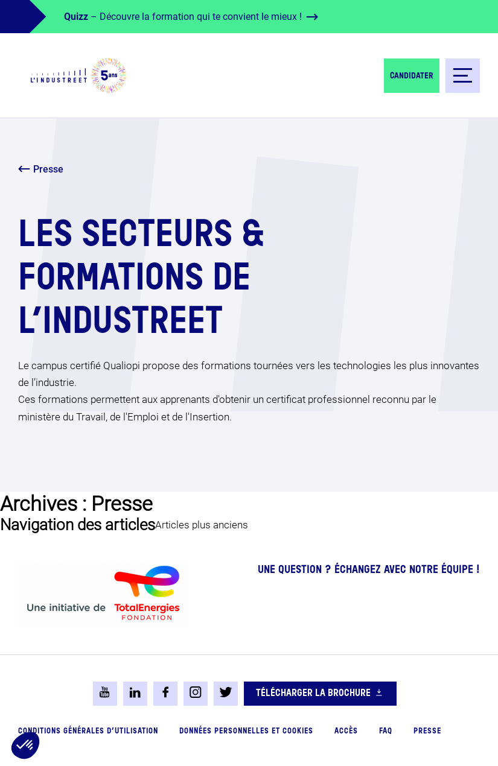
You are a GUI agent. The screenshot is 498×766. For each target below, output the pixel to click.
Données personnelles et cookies (246, 731)
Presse (427, 731)
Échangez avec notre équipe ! (407, 570)
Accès (346, 731)
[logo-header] (78, 75)
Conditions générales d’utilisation (88, 731)
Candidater (411, 76)
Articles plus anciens (201, 525)
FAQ (385, 731)
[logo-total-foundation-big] (103, 594)
